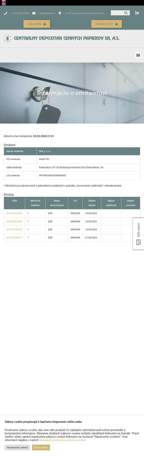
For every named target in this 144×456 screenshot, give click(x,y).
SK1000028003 (14, 212)
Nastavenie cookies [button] (17, 447)
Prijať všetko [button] (41, 447)
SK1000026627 (14, 229)
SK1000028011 (14, 237)
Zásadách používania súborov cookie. (62, 440)
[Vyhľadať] (126, 12)
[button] (138, 54)
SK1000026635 (14, 220)
